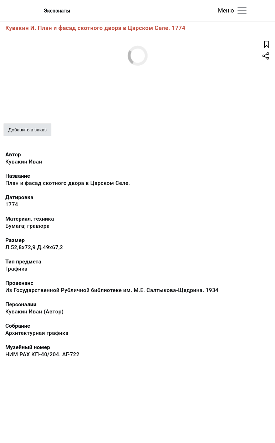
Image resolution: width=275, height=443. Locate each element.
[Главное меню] (242, 10)
